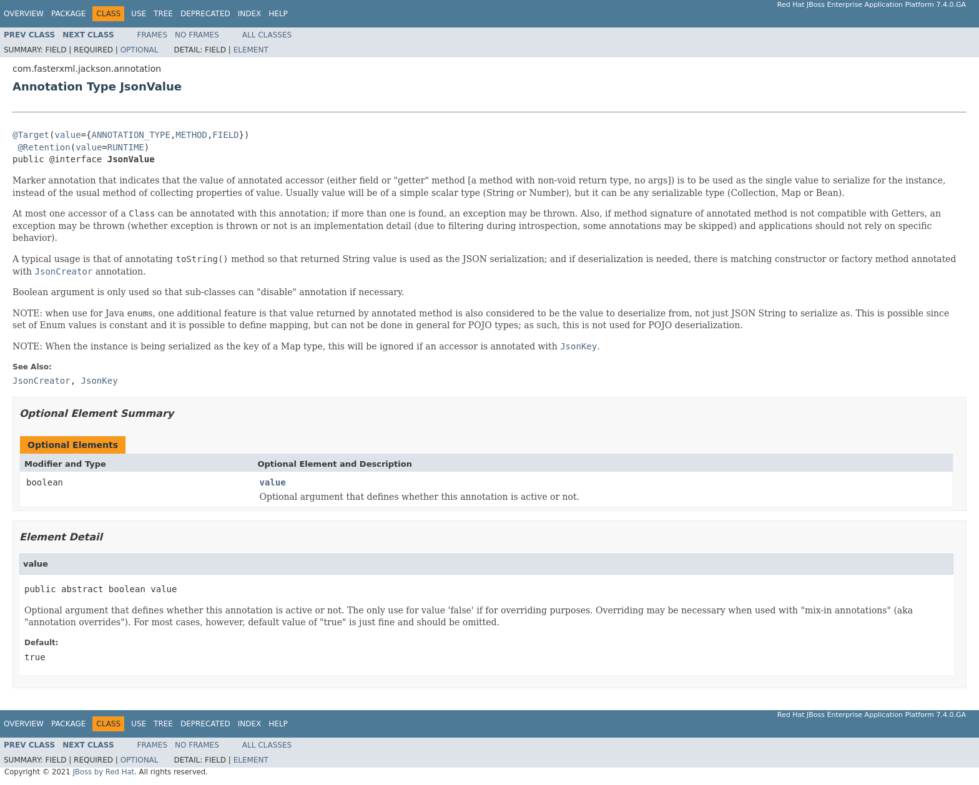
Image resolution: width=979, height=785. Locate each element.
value (67, 135)
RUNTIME (125, 147)
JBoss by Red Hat (103, 772)
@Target (30, 135)
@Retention (43, 147)
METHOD (191, 135)
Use (138, 13)
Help (278, 13)
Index (250, 13)
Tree (163, 13)
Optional (140, 50)
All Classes (267, 35)
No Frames (197, 35)
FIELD (225, 135)
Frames (152, 35)
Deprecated (205, 13)
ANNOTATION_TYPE (130, 135)
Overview (24, 13)
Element (251, 50)
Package (68, 13)
